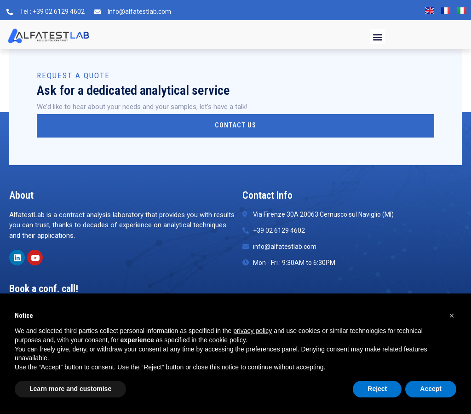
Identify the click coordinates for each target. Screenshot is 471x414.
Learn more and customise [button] (70, 388)
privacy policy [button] (252, 330)
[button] (377, 36)
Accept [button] (431, 388)
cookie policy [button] (227, 340)
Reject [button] (377, 388)
